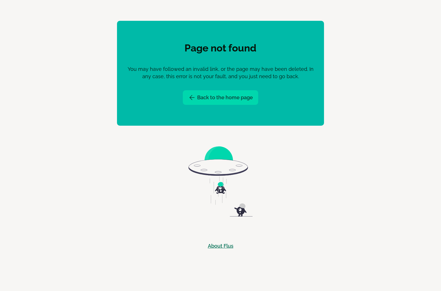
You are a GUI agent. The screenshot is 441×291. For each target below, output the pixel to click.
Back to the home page (220, 97)
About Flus (220, 246)
